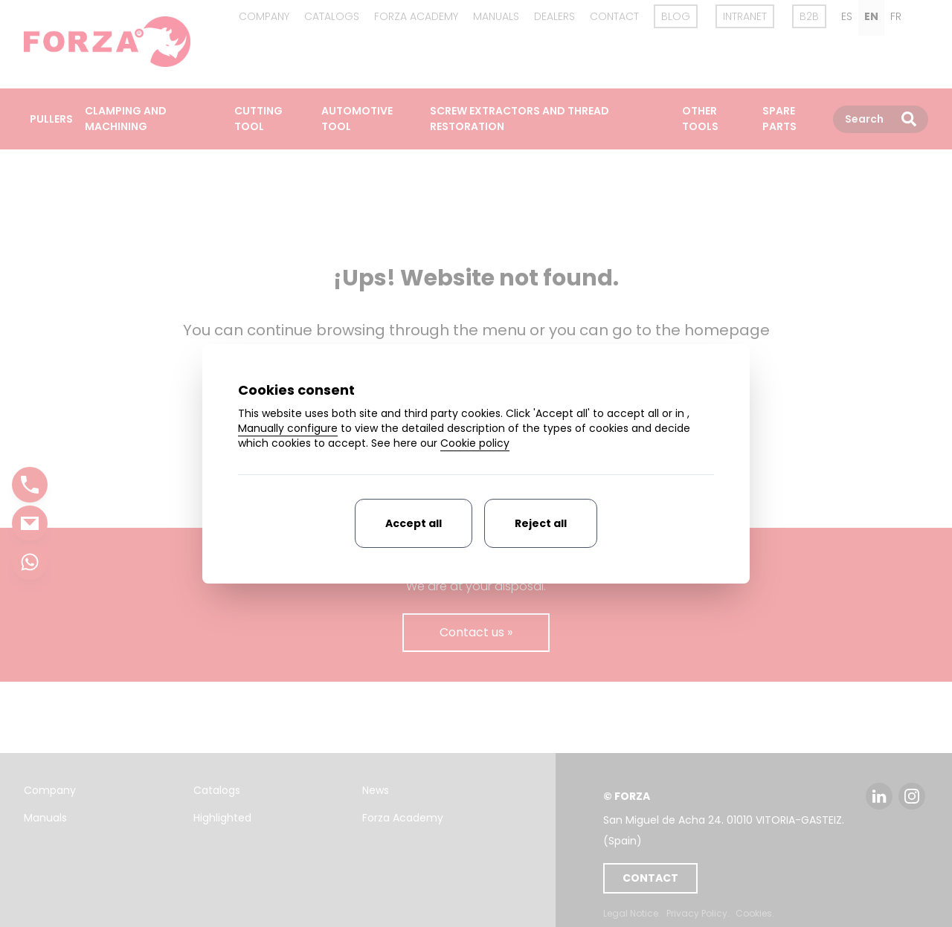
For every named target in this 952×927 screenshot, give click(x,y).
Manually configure (288, 428)
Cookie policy (474, 443)
